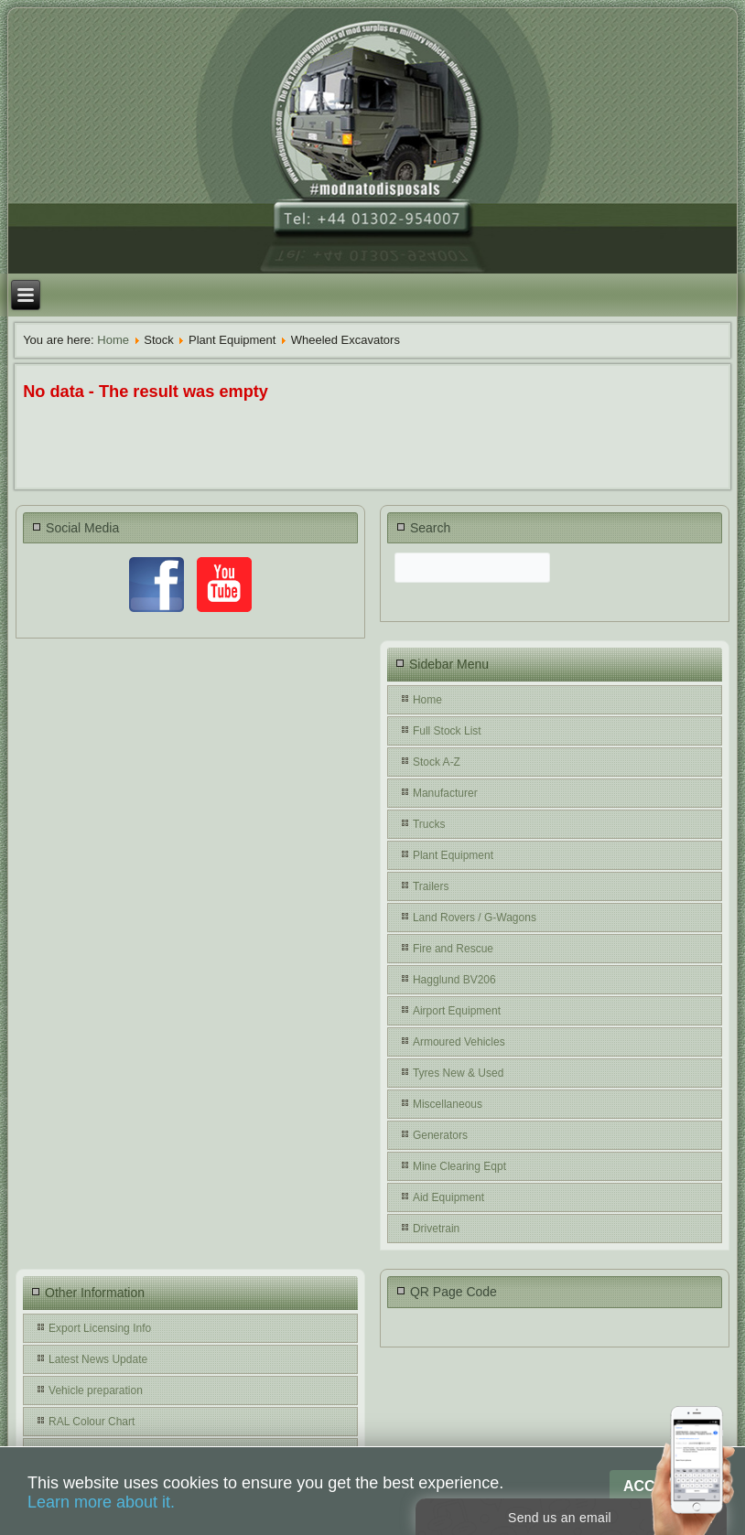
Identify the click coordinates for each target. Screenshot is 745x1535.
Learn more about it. (101, 1502)
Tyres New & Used (458, 1073)
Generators (440, 1135)
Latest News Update (98, 1359)
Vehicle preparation (96, 1390)
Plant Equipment (453, 855)
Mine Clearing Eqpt (459, 1166)
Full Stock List (447, 731)
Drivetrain (436, 1228)
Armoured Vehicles (459, 1042)
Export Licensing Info (100, 1328)
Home (113, 340)
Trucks (429, 824)
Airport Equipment (457, 1010)
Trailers (431, 886)
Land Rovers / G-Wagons (474, 917)
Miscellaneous (447, 1104)
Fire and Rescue (453, 948)
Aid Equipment (448, 1197)
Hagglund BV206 (454, 979)
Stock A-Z (436, 762)
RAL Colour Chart (92, 1421)
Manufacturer (445, 793)
